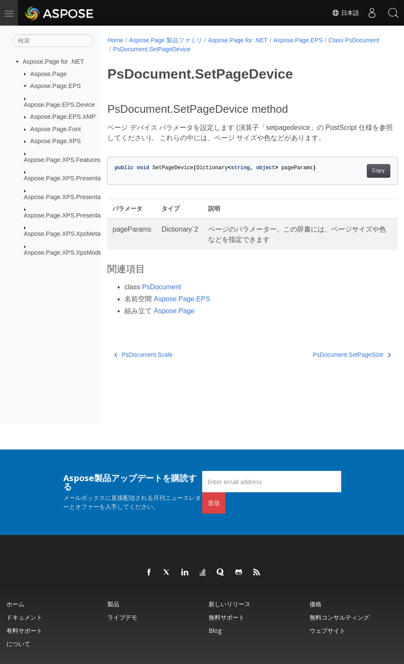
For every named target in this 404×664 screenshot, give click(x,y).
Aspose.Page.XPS (55, 141)
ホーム (15, 604)
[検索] (53, 40)
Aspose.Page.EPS (55, 85)
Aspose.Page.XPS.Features (62, 159)
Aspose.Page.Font (55, 129)
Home (115, 40)
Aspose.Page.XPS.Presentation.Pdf (73, 215)
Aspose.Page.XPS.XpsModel (63, 252)
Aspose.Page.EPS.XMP (63, 116)
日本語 (345, 13)
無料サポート (227, 617)
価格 (315, 604)
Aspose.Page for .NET (53, 61)
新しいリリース (230, 604)
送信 (214, 503)
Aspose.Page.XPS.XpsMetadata (68, 233)
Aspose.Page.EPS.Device (59, 104)
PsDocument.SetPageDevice (208, 49)
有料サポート (24, 630)
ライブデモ (122, 617)
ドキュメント (24, 617)
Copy (358, 171)
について (18, 644)
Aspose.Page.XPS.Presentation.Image (77, 196)
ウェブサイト (327, 630)
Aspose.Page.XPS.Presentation (67, 178)
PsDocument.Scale (143, 354)
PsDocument (161, 287)
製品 (113, 604)
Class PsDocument (138, 49)
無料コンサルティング (339, 617)
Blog (215, 630)
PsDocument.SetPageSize (331, 354)
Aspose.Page (48, 73)
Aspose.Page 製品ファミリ (165, 40)
